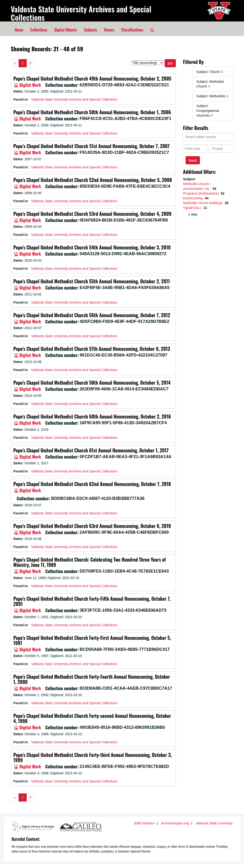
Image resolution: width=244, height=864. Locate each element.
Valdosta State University (214, 823)
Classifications (132, 30)
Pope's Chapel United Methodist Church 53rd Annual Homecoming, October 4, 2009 (92, 213)
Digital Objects (65, 30)
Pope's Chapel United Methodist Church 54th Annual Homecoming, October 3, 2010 (92, 247)
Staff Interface (144, 823)
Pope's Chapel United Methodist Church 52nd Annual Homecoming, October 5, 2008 (92, 179)
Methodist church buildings (203, 203)
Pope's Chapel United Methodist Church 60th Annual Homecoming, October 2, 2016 (92, 416)
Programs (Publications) (201, 193)
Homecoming (193, 198)
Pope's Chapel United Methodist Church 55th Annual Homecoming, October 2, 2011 (91, 281)
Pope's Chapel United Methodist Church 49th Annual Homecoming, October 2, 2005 (92, 78)
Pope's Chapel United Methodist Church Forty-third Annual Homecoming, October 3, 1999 (92, 757)
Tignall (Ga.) (192, 208)
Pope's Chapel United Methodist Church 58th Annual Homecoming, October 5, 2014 (92, 382)
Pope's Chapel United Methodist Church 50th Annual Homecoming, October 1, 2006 (92, 112)
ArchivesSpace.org (175, 823)
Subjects (90, 30)
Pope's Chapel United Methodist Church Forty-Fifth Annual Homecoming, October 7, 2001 (92, 601)
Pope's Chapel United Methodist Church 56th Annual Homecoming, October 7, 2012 (91, 315)
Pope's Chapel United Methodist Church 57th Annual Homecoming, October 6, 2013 (91, 348)
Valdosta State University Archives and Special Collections (81, 13)
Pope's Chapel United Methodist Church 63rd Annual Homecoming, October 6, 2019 (92, 525)
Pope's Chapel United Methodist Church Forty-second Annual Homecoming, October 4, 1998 (92, 718)
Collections (38, 30)
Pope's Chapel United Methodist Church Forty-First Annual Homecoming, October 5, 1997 (92, 640)
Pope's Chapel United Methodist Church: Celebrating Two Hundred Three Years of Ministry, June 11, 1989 (89, 562)
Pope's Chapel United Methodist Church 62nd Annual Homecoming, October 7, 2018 (92, 483)
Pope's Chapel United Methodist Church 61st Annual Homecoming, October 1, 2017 (90, 450)
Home (19, 30)
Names (109, 30)
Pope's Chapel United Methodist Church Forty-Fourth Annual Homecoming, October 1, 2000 (91, 679)
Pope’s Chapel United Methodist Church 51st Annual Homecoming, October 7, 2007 (91, 146)
